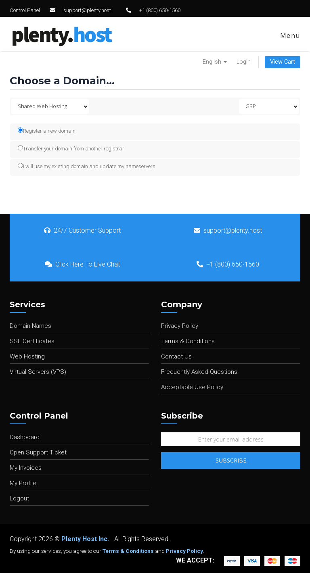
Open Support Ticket (38, 452)
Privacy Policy (179, 325)
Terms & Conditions (188, 341)
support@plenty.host (87, 10)
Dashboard (25, 437)
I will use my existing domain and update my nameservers (86, 166)
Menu (289, 35)
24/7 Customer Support (82, 230)
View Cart (282, 61)
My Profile (23, 483)
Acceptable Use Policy (192, 387)
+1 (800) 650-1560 (159, 10)
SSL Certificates (32, 341)
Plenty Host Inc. (85, 539)
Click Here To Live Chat (82, 264)
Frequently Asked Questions (199, 371)
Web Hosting (27, 356)
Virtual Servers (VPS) (38, 371)
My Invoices (26, 467)
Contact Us (176, 356)
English (215, 61)
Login (244, 61)
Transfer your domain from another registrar (71, 148)
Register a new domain (46, 130)
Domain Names (30, 325)
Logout (19, 498)
